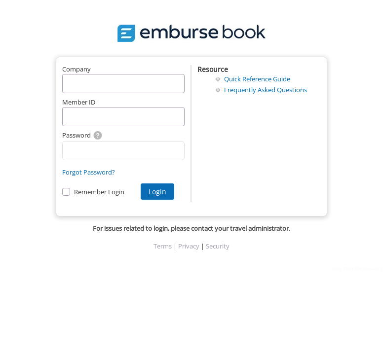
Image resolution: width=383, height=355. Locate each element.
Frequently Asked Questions (265, 89)
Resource (212, 69)
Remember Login (99, 191)
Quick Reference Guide (257, 78)
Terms (162, 246)
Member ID (78, 102)
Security (218, 246)
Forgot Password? (88, 172)
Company (76, 69)
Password (81, 135)
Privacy (188, 246)
